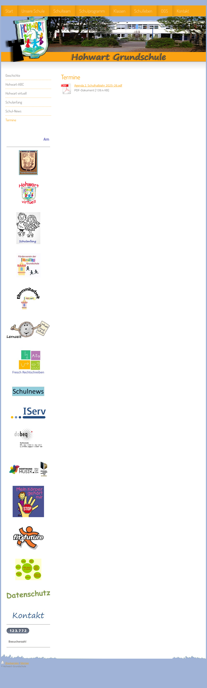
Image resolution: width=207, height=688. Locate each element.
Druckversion (10, 663)
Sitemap (24, 663)
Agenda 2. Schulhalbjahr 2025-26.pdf (98, 85)
